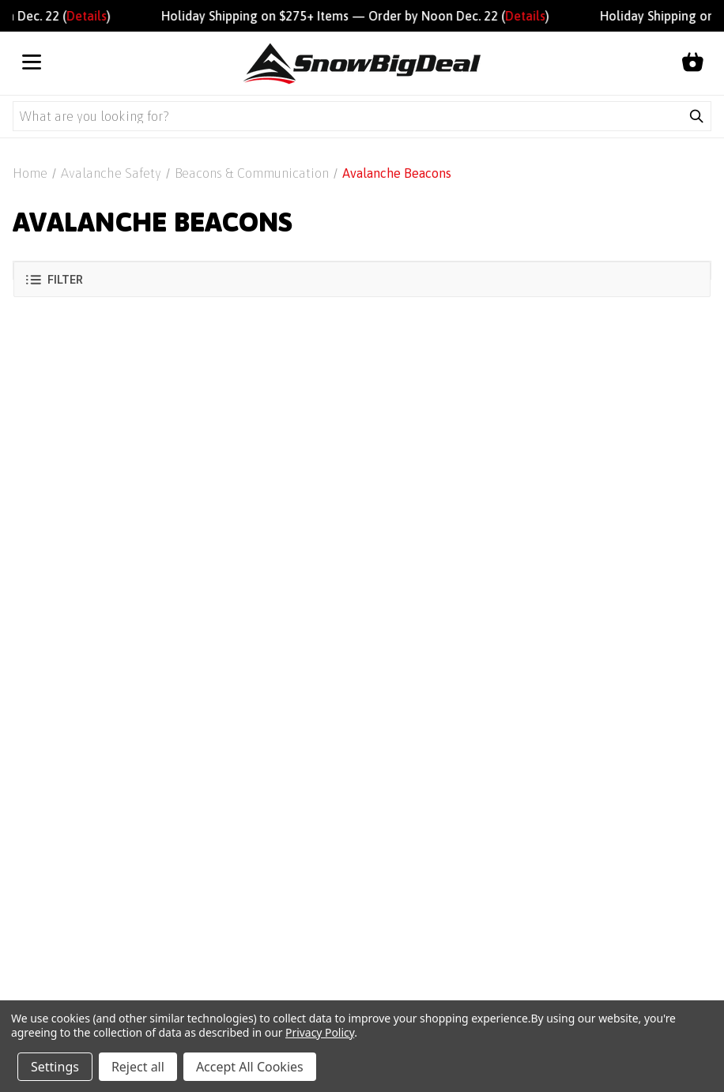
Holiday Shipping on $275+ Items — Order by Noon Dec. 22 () (362, 16)
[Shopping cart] (692, 63)
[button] (362, 279)
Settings (55, 1066)
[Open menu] (32, 63)
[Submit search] (696, 116)
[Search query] (347, 116)
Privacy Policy (319, 1032)
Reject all (137, 1066)
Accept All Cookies (250, 1066)
